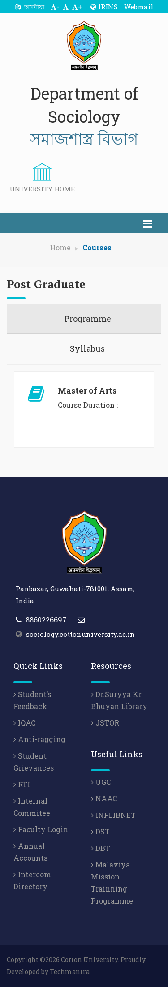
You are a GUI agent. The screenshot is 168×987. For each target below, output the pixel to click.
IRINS (104, 6)
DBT (100, 848)
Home (60, 247)
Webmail (138, 6)
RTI (21, 784)
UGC (101, 782)
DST (100, 831)
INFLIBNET (113, 815)
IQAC (24, 722)
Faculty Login (40, 829)
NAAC (104, 798)
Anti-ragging (39, 739)
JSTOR (105, 722)
